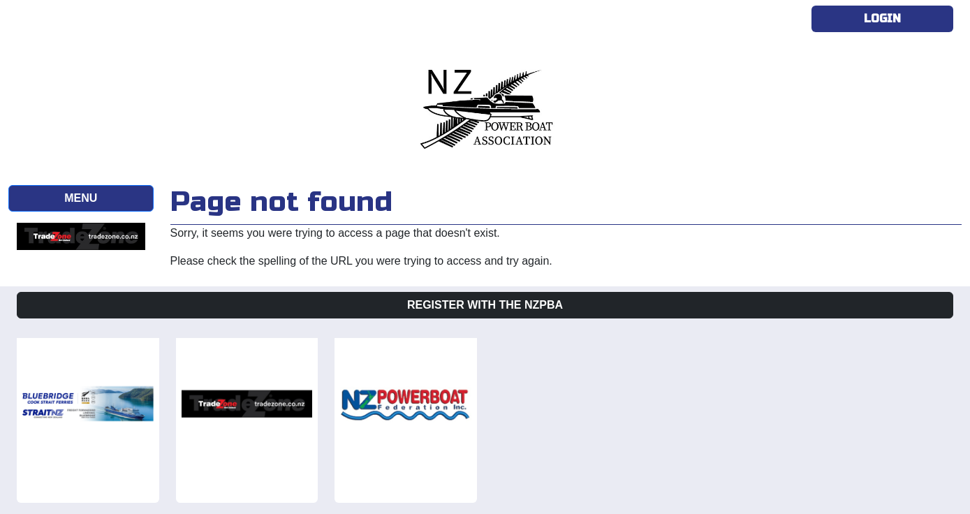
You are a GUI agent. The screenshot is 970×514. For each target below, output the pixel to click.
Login (882, 18)
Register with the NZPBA (485, 305)
